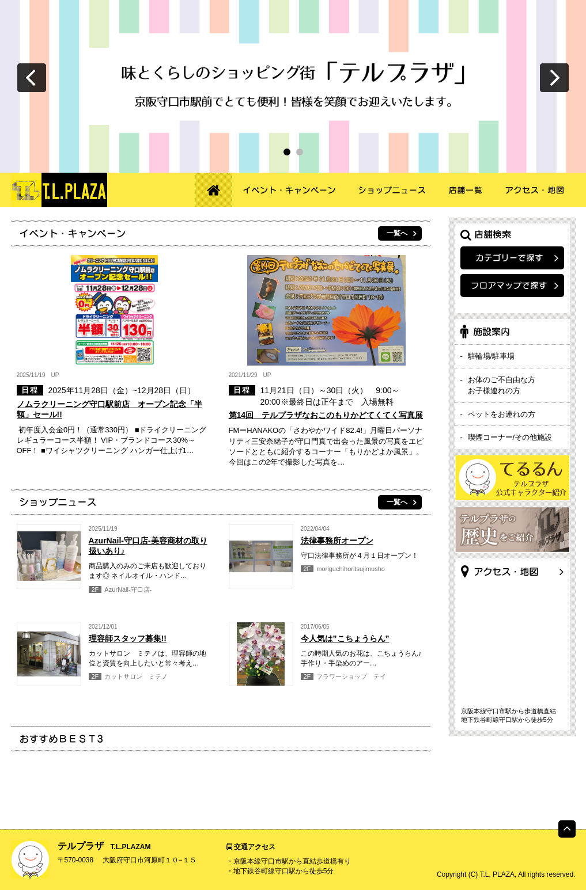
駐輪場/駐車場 (491, 356)
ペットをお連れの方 (501, 414)
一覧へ (397, 233)
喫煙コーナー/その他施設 (510, 437)
